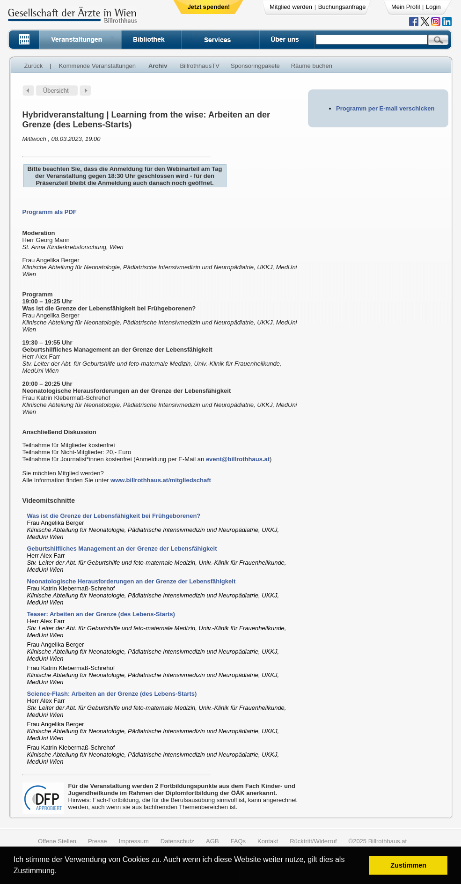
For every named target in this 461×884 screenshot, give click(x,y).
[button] (60, 872)
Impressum (134, 841)
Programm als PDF (49, 211)
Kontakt (267, 841)
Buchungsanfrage (342, 6)
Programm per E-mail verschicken (385, 108)
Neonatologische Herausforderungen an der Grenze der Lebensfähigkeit (131, 581)
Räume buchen (311, 65)
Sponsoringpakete (255, 65)
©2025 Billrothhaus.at (378, 841)
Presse (97, 841)
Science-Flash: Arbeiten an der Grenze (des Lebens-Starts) (112, 693)
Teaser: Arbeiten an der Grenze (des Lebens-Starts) (101, 614)
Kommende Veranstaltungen (97, 65)
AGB (212, 841)
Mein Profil (405, 6)
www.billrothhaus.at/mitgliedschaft (160, 480)
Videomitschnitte (48, 500)
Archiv (157, 65)
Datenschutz (177, 841)
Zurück (33, 65)
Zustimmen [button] (408, 865)
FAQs (238, 841)
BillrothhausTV (200, 65)
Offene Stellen (57, 841)
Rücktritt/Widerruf (313, 841)
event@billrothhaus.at (238, 459)
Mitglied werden (291, 6)
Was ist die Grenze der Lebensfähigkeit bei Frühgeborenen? (114, 515)
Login (433, 6)
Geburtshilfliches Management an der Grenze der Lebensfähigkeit (122, 548)
